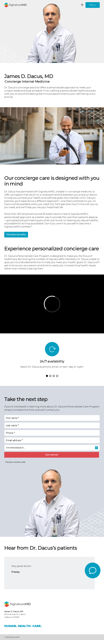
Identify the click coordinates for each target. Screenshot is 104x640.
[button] (47, 376)
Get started (51, 454)
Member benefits (16, 234)
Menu (92, 5)
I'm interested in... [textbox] (15, 447)
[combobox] (52, 448)
